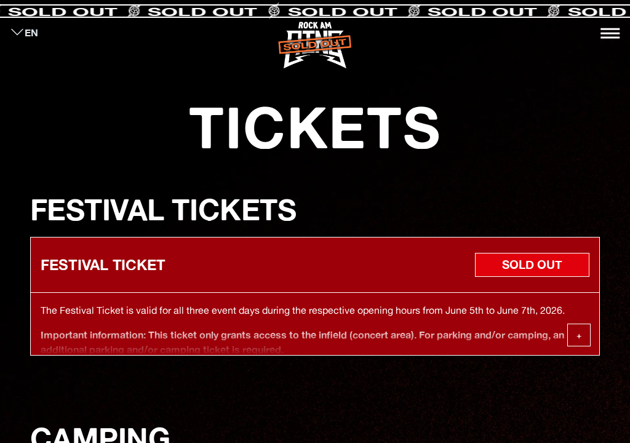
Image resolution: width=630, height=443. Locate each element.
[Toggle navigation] (610, 33)
